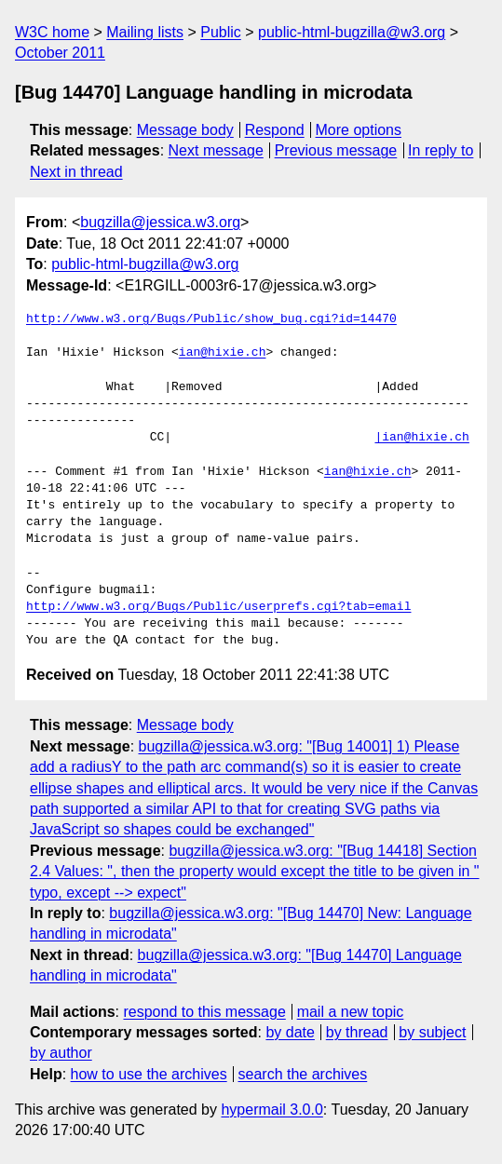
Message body (185, 130)
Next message (216, 150)
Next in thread (76, 172)
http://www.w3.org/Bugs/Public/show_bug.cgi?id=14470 (211, 319)
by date (289, 1032)
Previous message (336, 150)
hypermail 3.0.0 (271, 1109)
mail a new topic (350, 1012)
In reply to (440, 150)
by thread (357, 1032)
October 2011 (60, 53)
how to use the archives (149, 1074)
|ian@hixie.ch (421, 437)
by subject (432, 1032)
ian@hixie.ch (222, 353)
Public (220, 32)
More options (359, 130)
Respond (275, 130)
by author (61, 1053)
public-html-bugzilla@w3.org (351, 32)
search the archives (303, 1074)
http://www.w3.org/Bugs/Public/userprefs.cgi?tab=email (218, 607)
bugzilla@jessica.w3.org (160, 222)
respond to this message (204, 1012)
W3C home (52, 32)
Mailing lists (144, 32)
